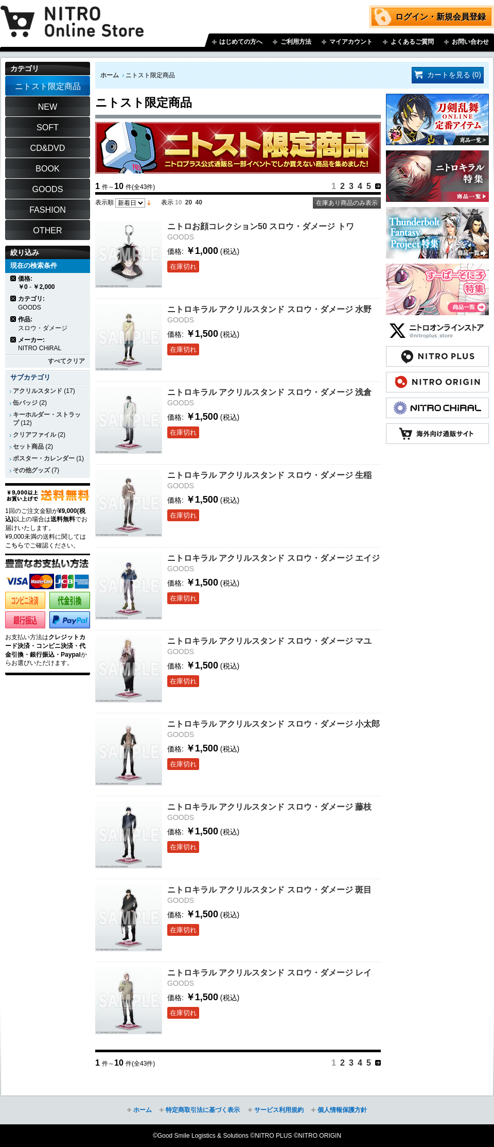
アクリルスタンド (37, 391)
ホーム (109, 75)
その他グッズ (31, 470)
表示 (167, 202)
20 (188, 202)
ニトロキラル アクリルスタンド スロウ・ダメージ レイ (269, 972)
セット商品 (28, 446)
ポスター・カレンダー (44, 458)
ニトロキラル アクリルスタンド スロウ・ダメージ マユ (269, 640)
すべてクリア (66, 361)
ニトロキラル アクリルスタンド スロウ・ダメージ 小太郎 (273, 723)
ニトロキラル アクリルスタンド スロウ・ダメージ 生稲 (269, 475)
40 (199, 202)
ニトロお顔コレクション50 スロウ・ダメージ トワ (260, 226)
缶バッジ (25, 402)
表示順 (104, 202)
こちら (14, 545)
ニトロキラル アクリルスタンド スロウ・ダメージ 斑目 (269, 889)
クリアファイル (34, 434)
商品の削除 (13, 278)
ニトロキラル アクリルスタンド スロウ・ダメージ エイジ (273, 557)
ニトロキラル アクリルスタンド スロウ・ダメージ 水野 (269, 309)
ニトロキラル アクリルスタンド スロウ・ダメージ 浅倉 (269, 392)
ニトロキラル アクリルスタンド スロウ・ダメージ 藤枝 (269, 806)
